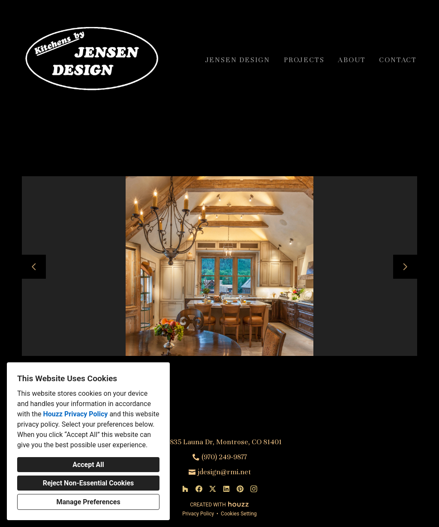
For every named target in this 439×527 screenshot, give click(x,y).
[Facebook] (198, 488)
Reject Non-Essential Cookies (88, 483)
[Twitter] (212, 488)
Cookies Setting (239, 514)
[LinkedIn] (226, 488)
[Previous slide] (34, 267)
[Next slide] (405, 267)
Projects (304, 59)
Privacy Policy (198, 514)
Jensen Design (237, 59)
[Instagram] (253, 488)
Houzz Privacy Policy (75, 414)
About (351, 59)
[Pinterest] (240, 488)
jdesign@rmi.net (224, 471)
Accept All (88, 465)
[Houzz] (185, 488)
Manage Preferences (88, 502)
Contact (398, 59)
